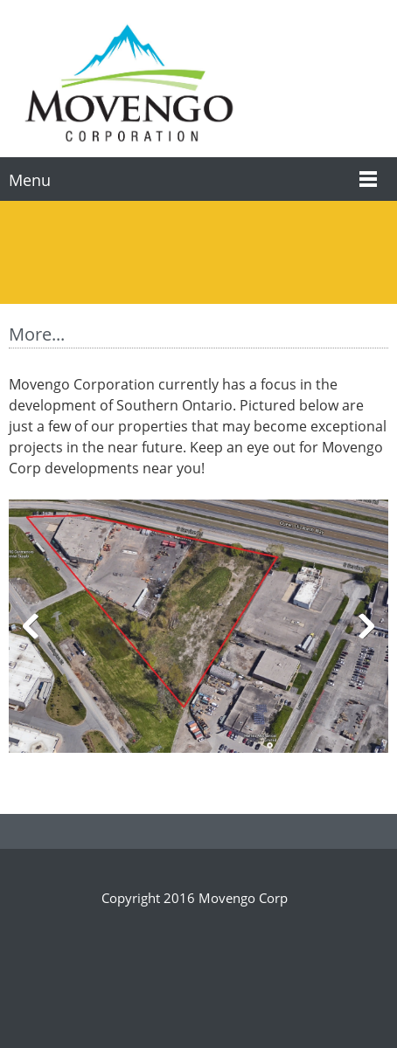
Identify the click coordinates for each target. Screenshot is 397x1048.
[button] (198, 630)
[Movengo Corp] (128, 82)
